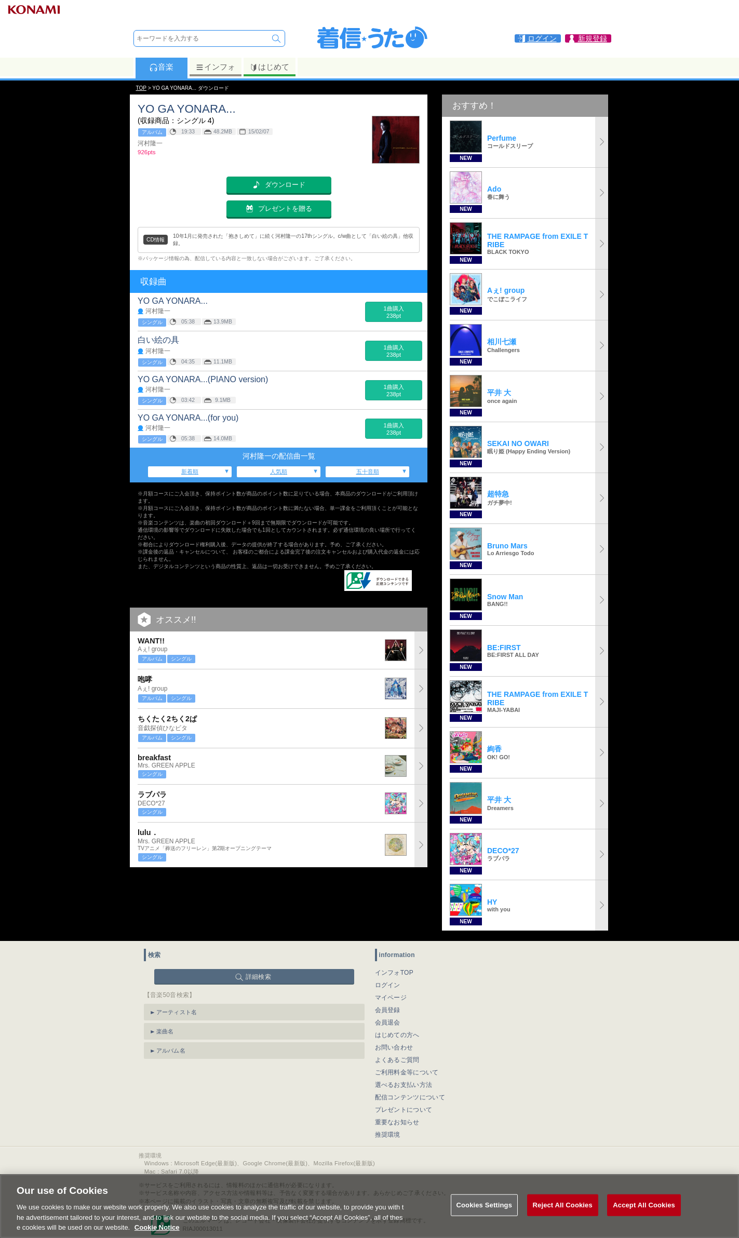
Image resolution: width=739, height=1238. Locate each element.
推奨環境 (387, 1134)
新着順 (189, 471)
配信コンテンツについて (410, 1097)
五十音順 (367, 471)
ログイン (387, 985)
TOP (141, 88)
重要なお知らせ (397, 1122)
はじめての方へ (397, 1035)
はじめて (269, 67)
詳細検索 (258, 976)
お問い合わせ (394, 1047)
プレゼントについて (404, 1109)
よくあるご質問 (397, 1060)
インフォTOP (394, 972)
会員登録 (387, 1010)
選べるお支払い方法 (404, 1084)
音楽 (161, 67)
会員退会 (387, 1022)
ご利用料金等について (407, 1072)
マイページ (391, 997)
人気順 (278, 471)
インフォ (215, 67)
